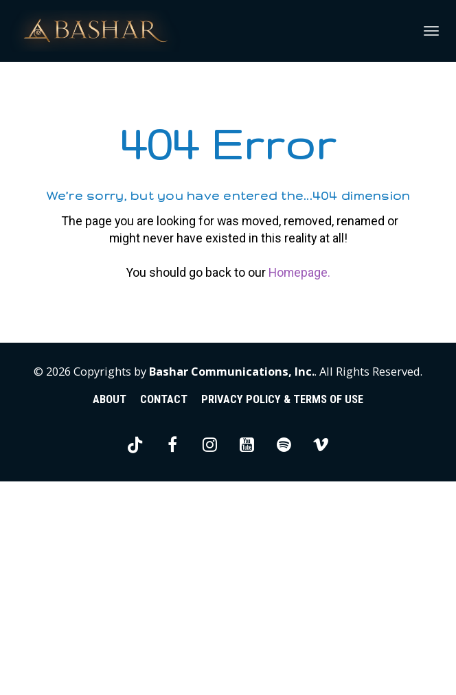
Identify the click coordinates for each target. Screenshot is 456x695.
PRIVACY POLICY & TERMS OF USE (282, 613)
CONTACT (163, 613)
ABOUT (109, 613)
